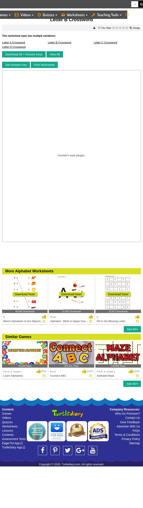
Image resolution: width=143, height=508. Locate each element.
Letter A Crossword (13, 42)
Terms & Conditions (127, 434)
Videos (24, 14)
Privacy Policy (131, 439)
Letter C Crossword (105, 42)
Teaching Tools (106, 14)
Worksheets (74, 14)
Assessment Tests (14, 439)
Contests (8, 434)
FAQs (136, 430)
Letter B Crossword (59, 42)
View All (55, 54)
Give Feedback (130, 422)
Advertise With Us (128, 426)
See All (132, 329)
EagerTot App (12, 443)
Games (7, 413)
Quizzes (47, 14)
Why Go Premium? (127, 413)
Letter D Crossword (14, 46)
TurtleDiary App (13, 447)
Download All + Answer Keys (24, 54)
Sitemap (134, 443)
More (133, 14)
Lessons (7, 430)
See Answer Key (16, 65)
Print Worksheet (44, 65)
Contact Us (132, 417)
